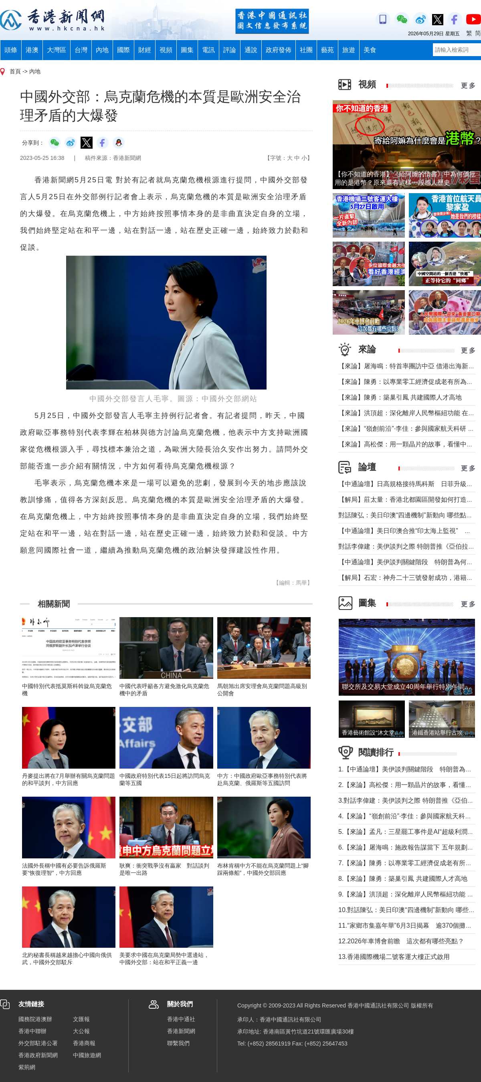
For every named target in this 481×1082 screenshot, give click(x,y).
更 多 (468, 85)
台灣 (81, 49)
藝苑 (327, 49)
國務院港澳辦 (35, 1019)
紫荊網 (26, 1067)
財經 (144, 49)
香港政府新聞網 (38, 1055)
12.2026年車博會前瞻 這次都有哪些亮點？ (401, 941)
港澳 (32, 49)
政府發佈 (278, 49)
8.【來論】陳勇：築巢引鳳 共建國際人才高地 (402, 878)
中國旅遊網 (87, 1055)
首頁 (15, 71)
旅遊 (348, 49)
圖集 (187, 49)
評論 (229, 49)
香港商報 (84, 1043)
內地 (102, 49)
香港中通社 (181, 1019)
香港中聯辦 (32, 1031)
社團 (306, 49)
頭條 (10, 49)
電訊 (208, 49)
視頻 (166, 49)
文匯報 (81, 1019)
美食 (370, 49)
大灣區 (56, 49)
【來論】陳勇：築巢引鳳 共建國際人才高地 (400, 397)
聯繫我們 (178, 1043)
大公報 (81, 1031)
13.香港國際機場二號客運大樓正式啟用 (394, 956)
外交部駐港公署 (38, 1043)
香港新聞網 (181, 1031)
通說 (251, 49)
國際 (123, 49)
